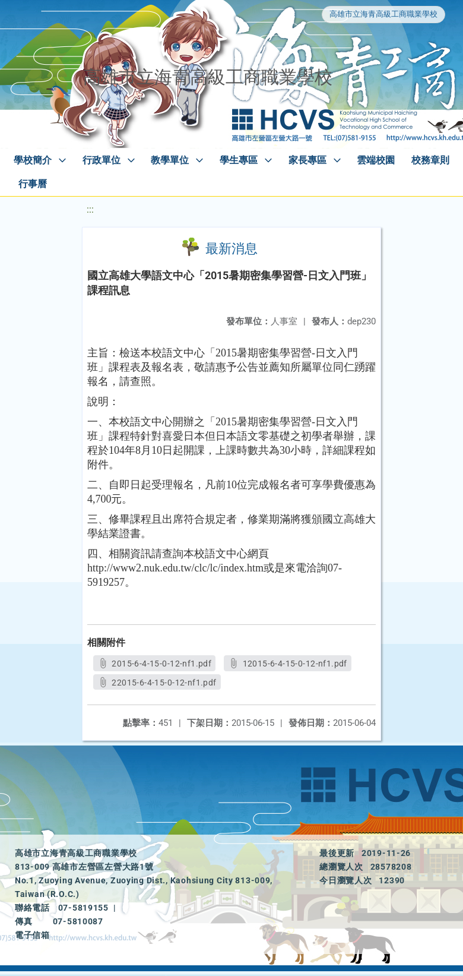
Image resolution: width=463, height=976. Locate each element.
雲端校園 (376, 160)
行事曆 (32, 183)
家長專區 (307, 160)
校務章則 (430, 160)
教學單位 (170, 160)
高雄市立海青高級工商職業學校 (383, 14)
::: (90, 209)
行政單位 (101, 160)
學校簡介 (33, 160)
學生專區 (239, 160)
